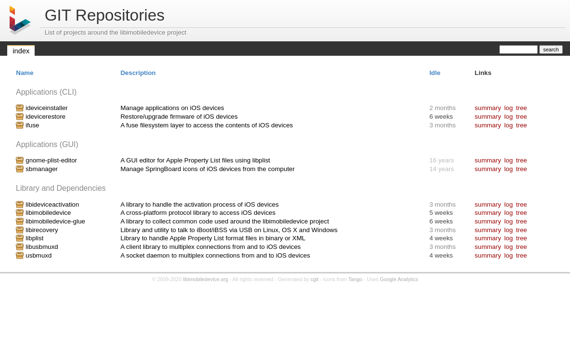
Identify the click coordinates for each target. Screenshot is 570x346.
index (21, 51)
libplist (34, 238)
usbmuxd (38, 255)
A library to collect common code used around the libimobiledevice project (224, 221)
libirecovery (41, 230)
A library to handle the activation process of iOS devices (199, 204)
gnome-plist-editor (51, 160)
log (508, 107)
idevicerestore (45, 116)
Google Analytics (399, 279)
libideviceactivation (52, 204)
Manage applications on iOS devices (172, 107)
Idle (435, 72)
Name (24, 72)
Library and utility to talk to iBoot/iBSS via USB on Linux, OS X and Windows (228, 230)
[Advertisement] (285, 311)
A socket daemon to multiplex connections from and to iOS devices (215, 255)
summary (488, 107)
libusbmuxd (41, 246)
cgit (314, 279)
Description (137, 72)
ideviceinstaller (46, 107)
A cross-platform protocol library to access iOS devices (197, 212)
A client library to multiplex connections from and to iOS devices (210, 246)
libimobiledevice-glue (55, 221)
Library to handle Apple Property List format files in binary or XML (212, 238)
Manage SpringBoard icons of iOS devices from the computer (207, 169)
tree (521, 107)
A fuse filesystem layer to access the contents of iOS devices (206, 125)
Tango (355, 279)
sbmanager (41, 169)
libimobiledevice (48, 212)
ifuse (32, 125)
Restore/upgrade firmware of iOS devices (179, 116)
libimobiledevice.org (205, 279)
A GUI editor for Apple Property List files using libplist (195, 160)
